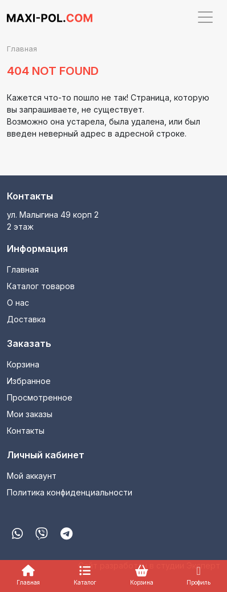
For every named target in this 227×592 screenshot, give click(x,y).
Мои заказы (29, 414)
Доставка (26, 319)
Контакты (30, 196)
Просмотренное (39, 397)
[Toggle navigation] (205, 17)
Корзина (23, 364)
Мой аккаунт (31, 476)
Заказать (29, 343)
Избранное (29, 381)
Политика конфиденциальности (69, 492)
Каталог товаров (41, 286)
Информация (37, 248)
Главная (23, 269)
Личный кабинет (45, 455)
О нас (18, 302)
